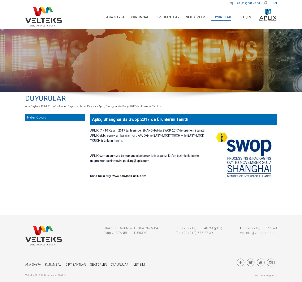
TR (269, 2)
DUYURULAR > (50, 106)
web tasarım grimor (265, 275)
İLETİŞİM (245, 17)
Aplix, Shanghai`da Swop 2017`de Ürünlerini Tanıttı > (130, 106)
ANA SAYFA (115, 17)
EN (275, 2)
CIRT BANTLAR (167, 17)
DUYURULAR (221, 17)
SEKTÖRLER (195, 17)
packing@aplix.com (136, 161)
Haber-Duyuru (36, 117)
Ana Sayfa (31, 106)
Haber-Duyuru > (69, 106)
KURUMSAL (140, 17)
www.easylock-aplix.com (129, 176)
